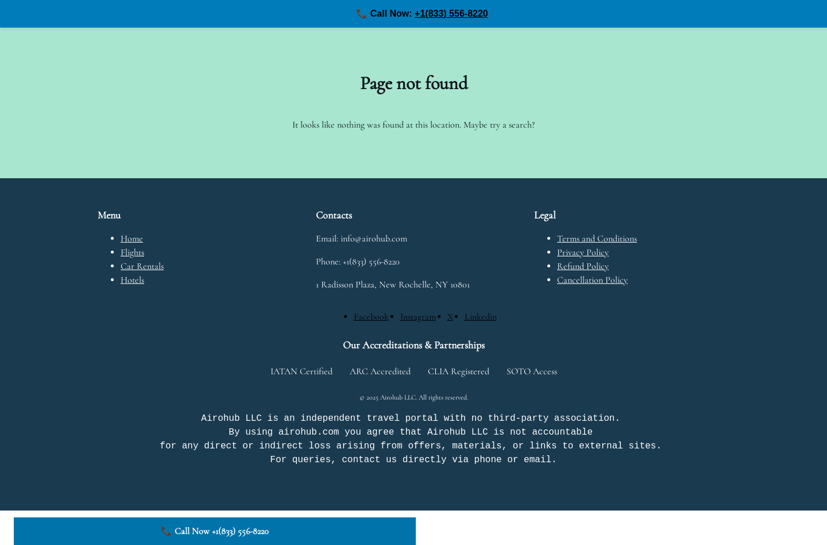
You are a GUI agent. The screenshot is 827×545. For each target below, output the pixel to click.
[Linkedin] (481, 317)
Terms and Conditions (597, 238)
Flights (132, 252)
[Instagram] (418, 317)
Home (132, 238)
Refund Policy (583, 266)
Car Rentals (142, 266)
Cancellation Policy (592, 280)
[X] (450, 317)
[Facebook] (371, 317)
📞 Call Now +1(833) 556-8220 (215, 531)
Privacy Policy (583, 252)
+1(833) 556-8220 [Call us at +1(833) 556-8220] (451, 13)
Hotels (132, 280)
